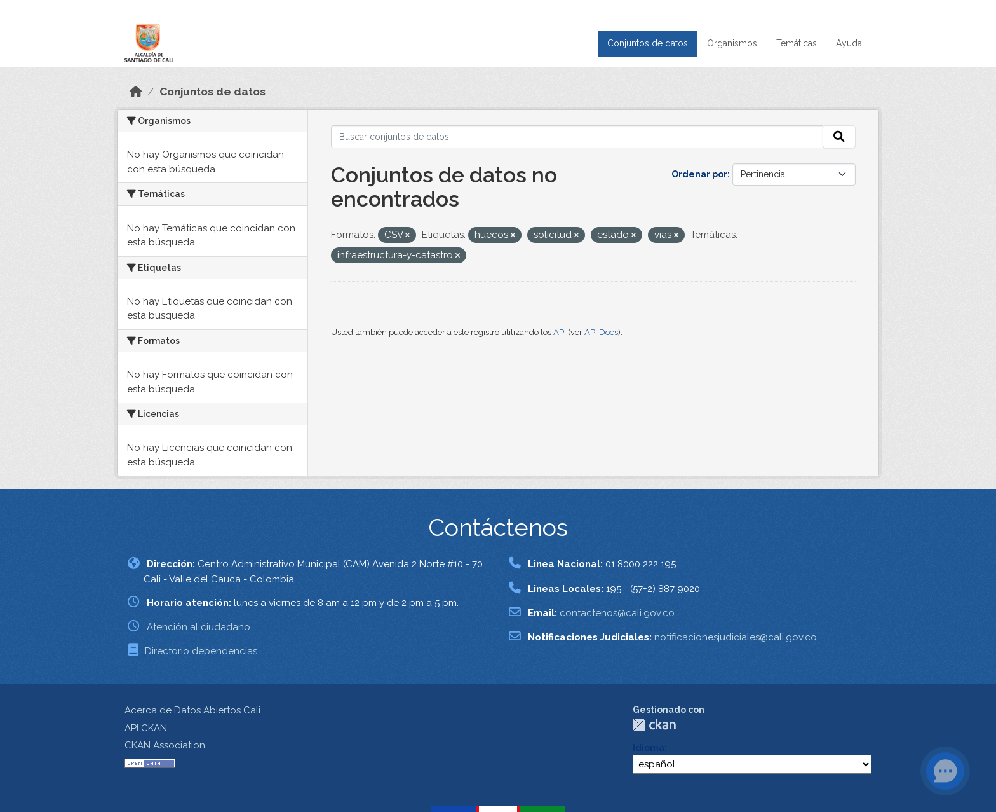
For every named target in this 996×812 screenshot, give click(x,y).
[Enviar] (839, 136)
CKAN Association (164, 745)
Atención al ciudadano (198, 627)
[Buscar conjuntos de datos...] (577, 136)
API (559, 332)
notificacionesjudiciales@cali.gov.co (735, 637)
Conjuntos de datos (647, 43)
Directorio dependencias (201, 651)
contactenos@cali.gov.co (617, 613)
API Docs (601, 332)
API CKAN (145, 728)
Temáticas (796, 43)
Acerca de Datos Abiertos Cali (192, 710)
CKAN (654, 724)
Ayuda (849, 43)
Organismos (732, 43)
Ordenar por (699, 174)
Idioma (648, 748)
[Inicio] (136, 91)
